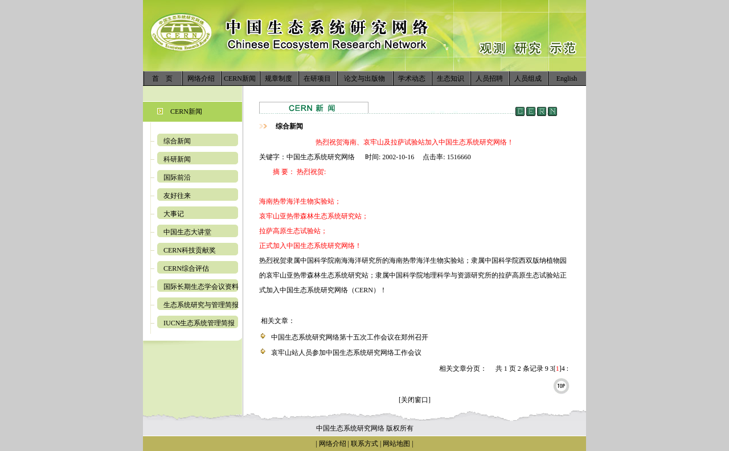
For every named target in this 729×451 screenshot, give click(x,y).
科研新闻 (177, 159)
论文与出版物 (364, 78)
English (567, 78)
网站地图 (396, 444)
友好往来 (177, 196)
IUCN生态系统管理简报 (199, 323)
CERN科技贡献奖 (189, 250)
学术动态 (411, 78)
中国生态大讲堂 (187, 232)
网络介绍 (201, 78)
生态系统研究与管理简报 (201, 305)
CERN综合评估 (186, 268)
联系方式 (363, 444)
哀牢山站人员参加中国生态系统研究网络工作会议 (346, 353)
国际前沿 (177, 177)
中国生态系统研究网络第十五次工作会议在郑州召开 (349, 337)
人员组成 (528, 78)
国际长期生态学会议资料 (201, 287)
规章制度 (278, 78)
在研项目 (317, 78)
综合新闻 (177, 141)
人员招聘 (489, 78)
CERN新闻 (240, 78)
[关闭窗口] (415, 400)
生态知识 (450, 78)
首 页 (162, 78)
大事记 (173, 214)
